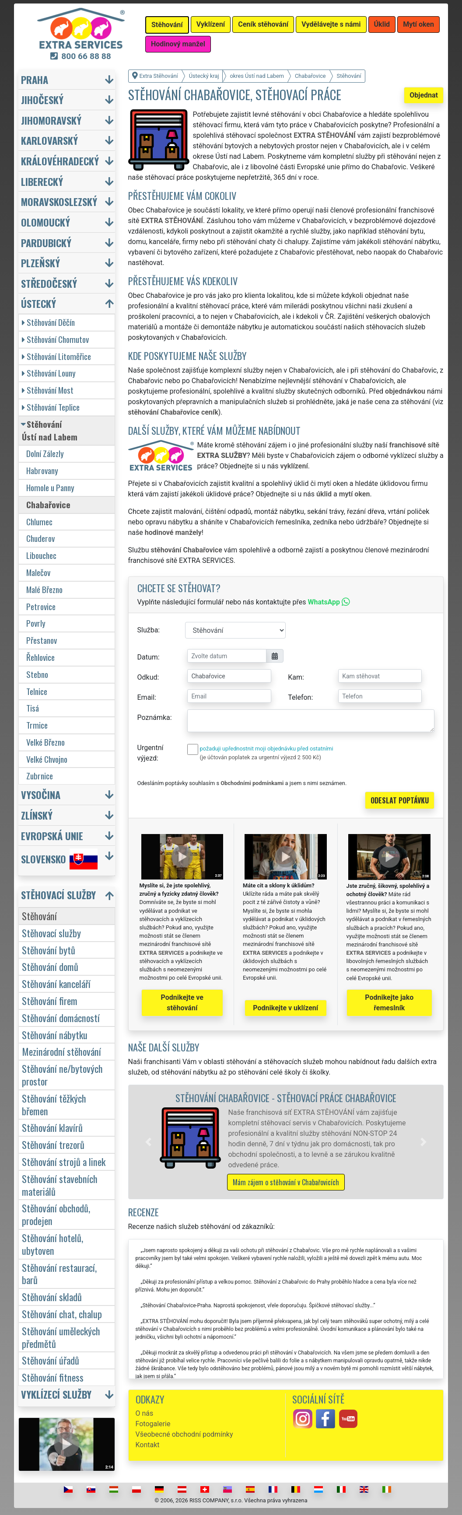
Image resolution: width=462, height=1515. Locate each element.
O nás (145, 1413)
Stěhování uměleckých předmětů (61, 1337)
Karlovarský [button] (49, 140)
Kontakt (148, 1445)
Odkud (147, 677)
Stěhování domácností (61, 1017)
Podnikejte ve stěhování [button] (182, 1002)
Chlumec (39, 521)
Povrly (36, 623)
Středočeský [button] (49, 283)
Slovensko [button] (59, 858)
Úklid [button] (382, 24)
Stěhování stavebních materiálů (60, 1184)
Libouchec (41, 555)
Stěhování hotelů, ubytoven (52, 1243)
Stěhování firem (49, 1000)
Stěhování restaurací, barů (59, 1273)
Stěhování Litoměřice (56, 356)
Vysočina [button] (40, 794)
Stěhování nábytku (55, 1034)
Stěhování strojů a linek (63, 1161)
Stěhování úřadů (50, 1360)
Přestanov (41, 640)
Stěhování (39, 915)
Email (146, 697)
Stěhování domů (50, 966)
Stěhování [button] (167, 25)
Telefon (299, 697)
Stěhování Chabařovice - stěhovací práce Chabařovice (285, 1097)
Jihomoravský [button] (51, 120)
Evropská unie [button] (52, 835)
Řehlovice (40, 657)
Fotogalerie (153, 1424)
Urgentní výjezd (150, 753)
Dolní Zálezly (45, 453)
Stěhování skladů (52, 1296)
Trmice (37, 725)
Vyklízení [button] (210, 24)
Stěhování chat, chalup (62, 1313)
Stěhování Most (48, 390)
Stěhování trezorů (53, 1144)
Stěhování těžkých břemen (54, 1104)
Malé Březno (44, 589)
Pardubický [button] (46, 242)
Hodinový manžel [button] (178, 44)
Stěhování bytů (48, 950)
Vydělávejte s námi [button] (330, 24)
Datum (147, 657)
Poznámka (153, 717)
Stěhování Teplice (51, 407)
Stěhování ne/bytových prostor (62, 1074)
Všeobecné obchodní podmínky (184, 1434)
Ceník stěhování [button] (263, 24)
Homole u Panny (50, 487)
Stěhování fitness (53, 1377)
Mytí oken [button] (418, 24)
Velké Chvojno (46, 759)
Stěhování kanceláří (56, 983)
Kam (295, 677)
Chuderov (40, 538)
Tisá (32, 708)
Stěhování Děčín (48, 322)
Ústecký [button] (38, 303)
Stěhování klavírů (52, 1127)
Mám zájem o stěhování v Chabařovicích (286, 1182)
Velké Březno (45, 742)
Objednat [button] (424, 95)
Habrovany (42, 470)
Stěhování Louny (49, 373)
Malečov (38, 572)
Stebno (37, 674)
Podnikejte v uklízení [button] (285, 1008)
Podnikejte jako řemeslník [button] (389, 1002)
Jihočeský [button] (42, 99)
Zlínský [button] (36, 815)
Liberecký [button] (42, 181)
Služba (147, 630)
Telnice (36, 691)
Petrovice (41, 606)
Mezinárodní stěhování (61, 1051)
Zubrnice (39, 775)
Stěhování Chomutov (55, 339)
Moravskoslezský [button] (59, 201)
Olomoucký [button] (45, 222)
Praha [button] (34, 79)
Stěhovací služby (51, 932)
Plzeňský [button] (40, 262)
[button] (148, 1142)
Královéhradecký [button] (60, 161)
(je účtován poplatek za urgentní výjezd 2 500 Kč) (260, 757)
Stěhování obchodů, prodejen (56, 1214)
